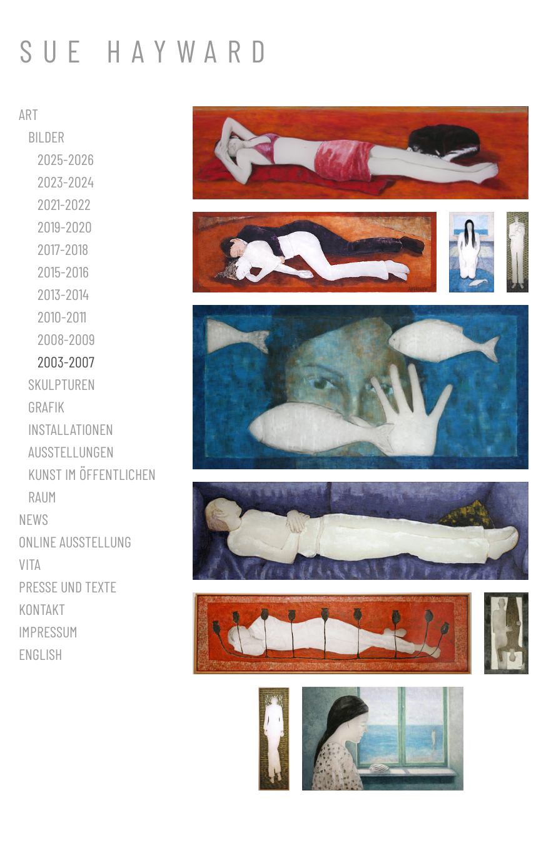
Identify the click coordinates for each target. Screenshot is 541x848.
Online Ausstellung (75, 541)
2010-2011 (62, 316)
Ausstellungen (71, 451)
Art (28, 114)
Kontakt (42, 609)
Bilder (46, 136)
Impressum (48, 631)
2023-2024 (66, 181)
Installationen (70, 429)
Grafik (46, 406)
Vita (30, 564)
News (33, 519)
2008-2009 (66, 339)
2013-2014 (63, 294)
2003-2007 (66, 361)
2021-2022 (64, 204)
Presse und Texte (67, 586)
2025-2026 (66, 159)
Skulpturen (61, 384)
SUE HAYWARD (147, 50)
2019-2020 (65, 226)
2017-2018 (63, 249)
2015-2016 (63, 271)
